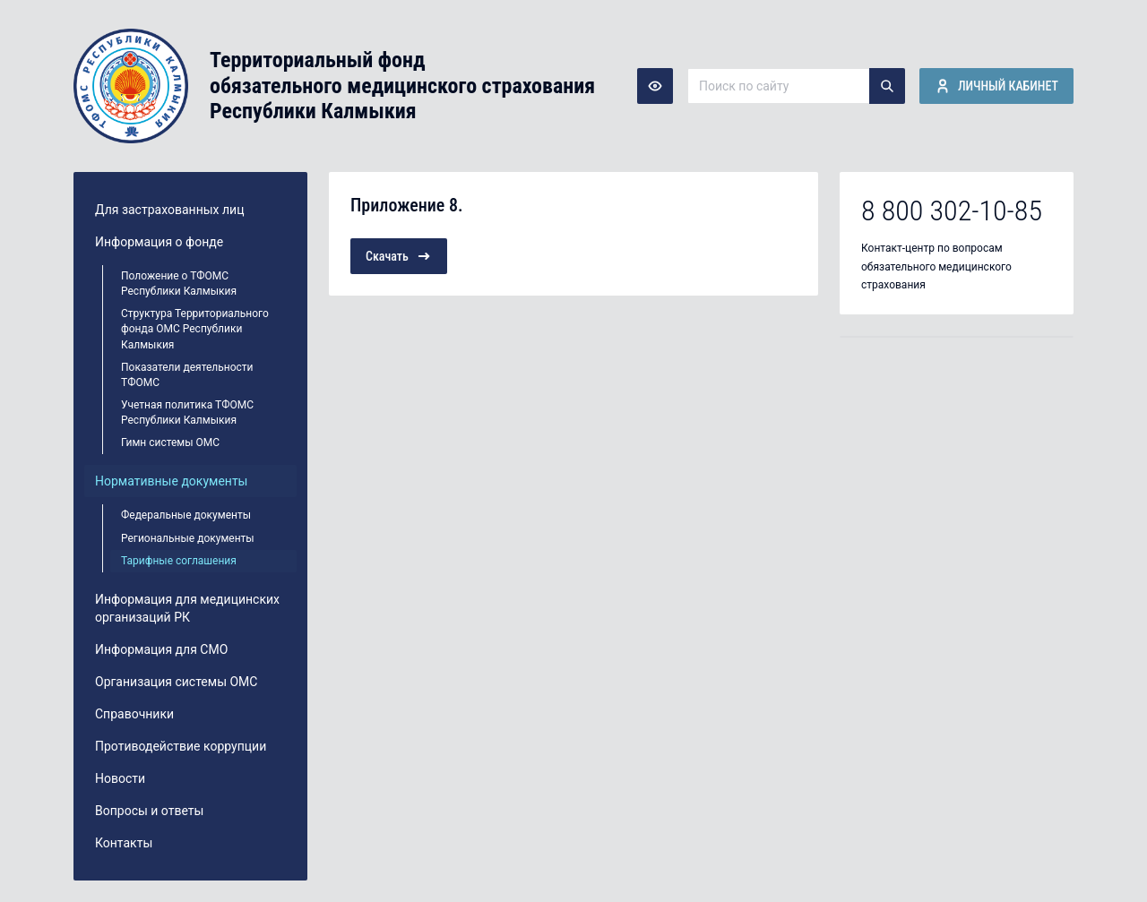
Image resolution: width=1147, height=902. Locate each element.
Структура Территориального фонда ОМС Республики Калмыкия (195, 328)
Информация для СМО (161, 649)
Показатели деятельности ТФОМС (187, 375)
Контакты (123, 843)
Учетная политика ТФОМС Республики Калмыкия (187, 412)
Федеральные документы (186, 515)
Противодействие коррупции (180, 746)
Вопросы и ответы (149, 810)
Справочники (134, 714)
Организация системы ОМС (176, 681)
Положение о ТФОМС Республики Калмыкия (179, 283)
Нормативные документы (171, 481)
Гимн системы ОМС (170, 442)
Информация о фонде (159, 242)
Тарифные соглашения (179, 560)
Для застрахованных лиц (169, 209)
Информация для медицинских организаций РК (187, 608)
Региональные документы (187, 538)
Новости (120, 778)
